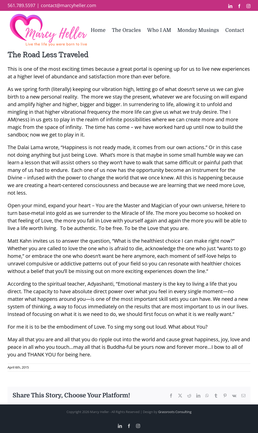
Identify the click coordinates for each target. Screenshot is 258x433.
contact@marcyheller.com (68, 5)
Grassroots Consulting (174, 411)
